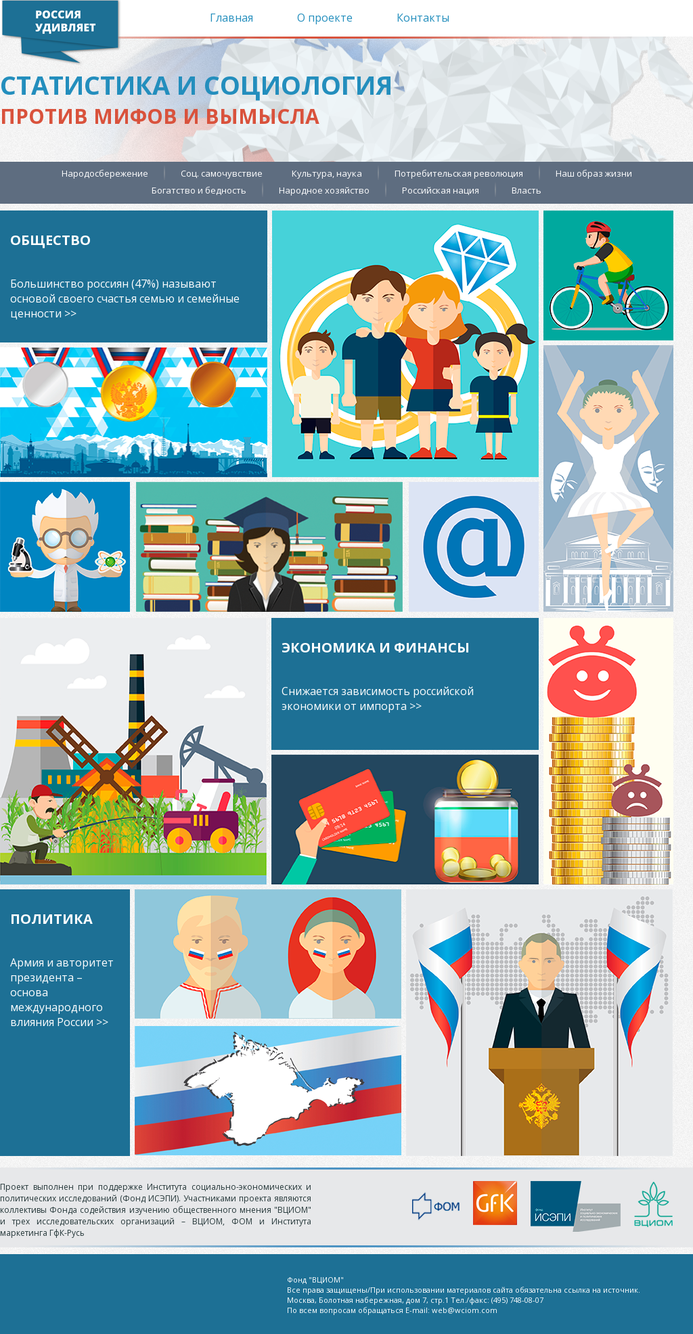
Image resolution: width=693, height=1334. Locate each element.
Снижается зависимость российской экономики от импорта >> (378, 698)
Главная (231, 17)
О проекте (325, 17)
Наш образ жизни (594, 173)
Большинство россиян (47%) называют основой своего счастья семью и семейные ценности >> (125, 298)
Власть (526, 190)
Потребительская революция (459, 173)
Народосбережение (105, 173)
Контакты (423, 17)
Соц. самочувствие (222, 173)
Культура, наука (327, 173)
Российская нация (440, 190)
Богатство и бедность (199, 190)
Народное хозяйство (324, 190)
